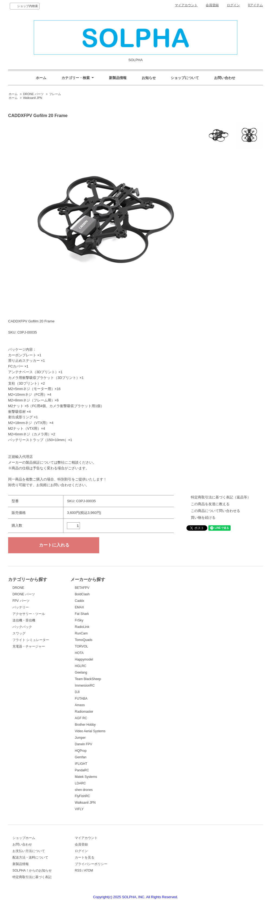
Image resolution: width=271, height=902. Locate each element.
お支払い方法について (28, 851)
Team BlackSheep (88, 679)
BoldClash (82, 594)
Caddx (79, 601)
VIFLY (79, 809)
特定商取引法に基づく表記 (31, 877)
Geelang (81, 672)
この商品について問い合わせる (215, 511)
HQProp (80, 751)
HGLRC (80, 666)
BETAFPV (82, 588)
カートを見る (84, 857)
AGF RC (81, 718)
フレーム (55, 94)
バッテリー (20, 607)
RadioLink (82, 627)
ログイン (233, 5)
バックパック (22, 627)
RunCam (81, 633)
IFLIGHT (81, 764)
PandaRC (82, 770)
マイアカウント (186, 5)
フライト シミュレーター (30, 640)
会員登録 (212, 5)
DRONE (18, 588)
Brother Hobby (85, 725)
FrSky (79, 620)
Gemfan (80, 757)
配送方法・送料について (30, 857)
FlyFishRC (82, 796)
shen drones (84, 790)
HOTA (79, 653)
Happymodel (84, 659)
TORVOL (81, 646)
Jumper (80, 738)
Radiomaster (84, 712)
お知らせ (149, 78)
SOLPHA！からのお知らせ (32, 870)
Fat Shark (82, 614)
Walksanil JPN (32, 97)
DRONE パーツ (33, 94)
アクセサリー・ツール (28, 614)
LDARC (80, 783)
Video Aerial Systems (90, 731)
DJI (77, 692)
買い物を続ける (203, 518)
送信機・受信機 (23, 620)
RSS (78, 870)
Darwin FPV (83, 744)
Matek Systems (86, 777)
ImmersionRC (85, 685)
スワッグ (18, 633)
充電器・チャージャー (28, 646)
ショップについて (185, 78)
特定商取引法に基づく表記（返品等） (221, 497)
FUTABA (81, 698)
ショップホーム (23, 838)
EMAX (79, 607)
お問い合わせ (224, 78)
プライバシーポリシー (91, 864)
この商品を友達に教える (210, 504)
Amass (80, 705)
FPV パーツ (21, 601)
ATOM (88, 870)
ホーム (41, 78)
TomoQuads (83, 640)
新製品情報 (118, 78)
